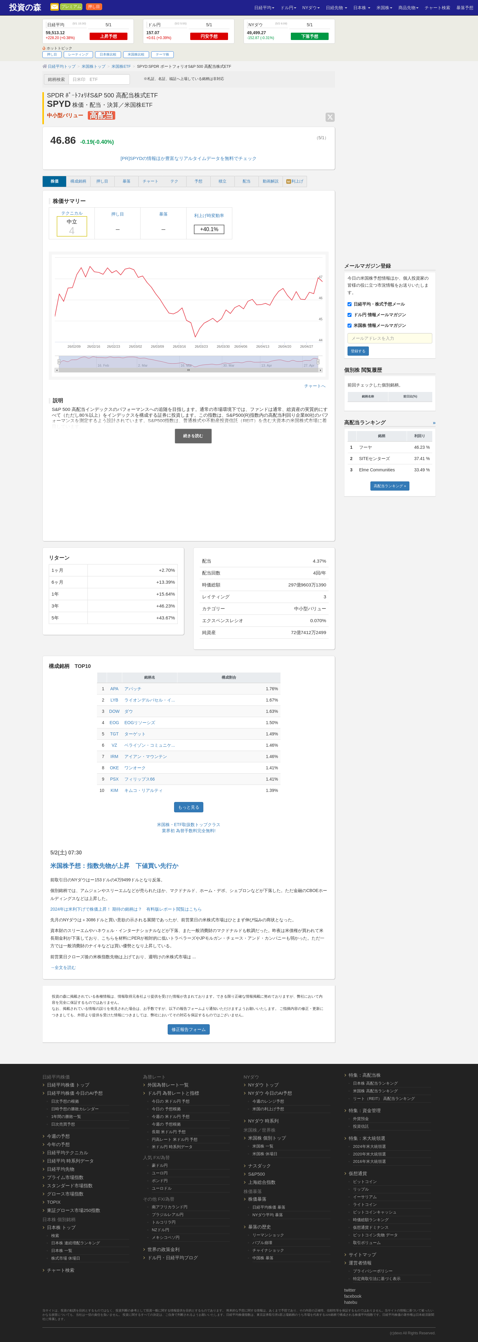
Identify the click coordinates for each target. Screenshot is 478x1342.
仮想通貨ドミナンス (371, 1227)
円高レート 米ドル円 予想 (175, 1139)
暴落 (126, 181)
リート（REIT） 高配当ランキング (384, 1098)
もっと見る (188, 807)
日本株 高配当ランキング (375, 1083)
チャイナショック (268, 1250)
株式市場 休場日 (65, 1258)
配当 (247, 181)
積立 (223, 181)
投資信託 (361, 1126)
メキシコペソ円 (166, 1237)
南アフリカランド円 (169, 1207)
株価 (55, 181)
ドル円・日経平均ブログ (173, 1257)
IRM (114, 756)
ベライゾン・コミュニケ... (149, 745)
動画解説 (271, 181)
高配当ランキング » (390, 486)
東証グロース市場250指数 (73, 1210)
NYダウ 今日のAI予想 (270, 1093)
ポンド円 (160, 1180)
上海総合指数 (262, 1182)
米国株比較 (136, 54)
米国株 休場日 (264, 1154)
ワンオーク (135, 767)
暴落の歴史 (259, 1226)
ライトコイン (365, 1204)
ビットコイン (365, 1181)
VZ (114, 745)
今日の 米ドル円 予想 (171, 1101)
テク (174, 181)
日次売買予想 (63, 1124)
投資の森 (25, 7)
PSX (114, 779)
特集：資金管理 (365, 1110)
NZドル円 (160, 1230)
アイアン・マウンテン (145, 756)
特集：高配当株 (365, 1075)
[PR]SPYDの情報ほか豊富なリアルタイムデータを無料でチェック (189, 158)
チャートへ (315, 385)
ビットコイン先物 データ (375, 1235)
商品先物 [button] (408, 7)
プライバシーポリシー (373, 1271)
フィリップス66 (139, 779)
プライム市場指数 (65, 1177)
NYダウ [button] (311, 7)
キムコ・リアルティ (143, 790)
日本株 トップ (61, 1227)
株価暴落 (257, 1199)
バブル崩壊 (262, 1242)
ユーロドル (162, 1188)
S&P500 (256, 1174)
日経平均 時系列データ (70, 1160)
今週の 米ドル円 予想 (171, 1116)
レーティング (78, 54)
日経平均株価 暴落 (268, 1207)
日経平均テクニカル (67, 1152)
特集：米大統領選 (367, 1138)
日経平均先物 (60, 1169)
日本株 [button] (361, 7)
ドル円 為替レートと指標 (173, 1093)
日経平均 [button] (264, 7)
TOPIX (54, 1202)
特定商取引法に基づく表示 (377, 1278)
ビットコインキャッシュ (375, 1212)
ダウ (128, 711)
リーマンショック (268, 1235)
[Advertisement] (189, 489)
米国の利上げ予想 (268, 1109)
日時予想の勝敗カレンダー (75, 1109)
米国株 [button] (384, 7)
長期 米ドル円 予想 (169, 1132)
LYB (114, 700)
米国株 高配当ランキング (375, 1091)
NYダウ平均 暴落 (267, 1215)
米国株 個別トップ (267, 1138)
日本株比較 (108, 54)
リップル (361, 1189)
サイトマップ (362, 1254)
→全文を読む (63, 967)
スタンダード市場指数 (70, 1185)
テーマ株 (162, 54)
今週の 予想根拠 (166, 1124)
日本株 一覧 (61, 1250)
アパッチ (132, 688)
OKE (114, 767)
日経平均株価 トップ (68, 1084)
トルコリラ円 (164, 1222)
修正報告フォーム (189, 1029)
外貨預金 (361, 1118)
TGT (114, 733)
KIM (114, 790)
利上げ (294, 181)
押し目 (94, 7)
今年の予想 (58, 1144)
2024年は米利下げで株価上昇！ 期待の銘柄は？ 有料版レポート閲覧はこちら (126, 909)
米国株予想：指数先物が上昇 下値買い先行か (114, 865)
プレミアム (71, 7)
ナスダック (259, 1165)
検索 (55, 1235)
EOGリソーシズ (139, 722)
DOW (114, 711)
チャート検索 (437, 7)
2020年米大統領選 (369, 1154)
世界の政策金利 (164, 1249)
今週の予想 (58, 1136)
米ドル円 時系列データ (172, 1146)
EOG (114, 722)
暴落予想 (464, 7)
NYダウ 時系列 (263, 1120)
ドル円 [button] (288, 7)
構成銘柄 (78, 181)
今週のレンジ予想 (268, 1101)
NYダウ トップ (263, 1084)
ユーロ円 (160, 1173)
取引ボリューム (367, 1242)
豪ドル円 (160, 1165)
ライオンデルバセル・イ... (149, 700)
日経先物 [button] (336, 7)
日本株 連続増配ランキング (75, 1243)
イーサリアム (365, 1197)
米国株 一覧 (262, 1146)
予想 (198, 181)
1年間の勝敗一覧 (66, 1116)
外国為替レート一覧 (168, 1084)
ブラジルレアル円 (168, 1214)
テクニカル (72, 224)
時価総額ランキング (371, 1219)
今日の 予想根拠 (166, 1109)
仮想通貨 (358, 1173)
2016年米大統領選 (369, 1161)
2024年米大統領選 (369, 1146)
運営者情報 (360, 1262)
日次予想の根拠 (65, 1101)
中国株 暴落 (262, 1258)
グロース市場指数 (65, 1193)
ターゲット (135, 733)
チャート (151, 181)
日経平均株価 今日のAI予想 (75, 1093)
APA (114, 688)
